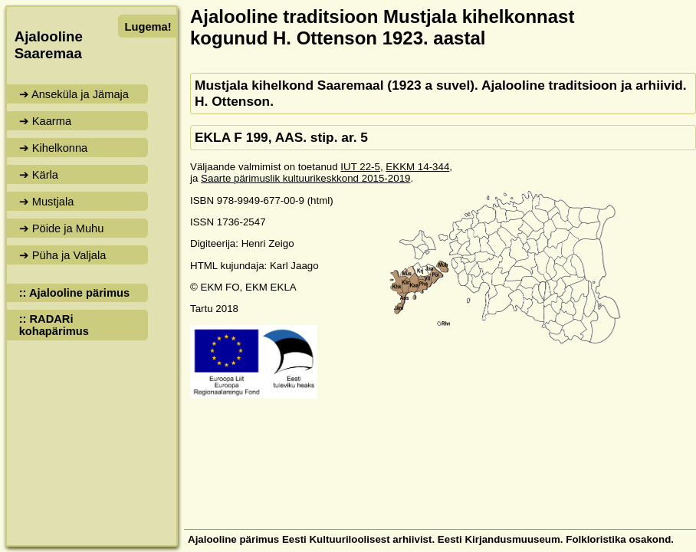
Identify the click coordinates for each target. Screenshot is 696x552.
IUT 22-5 (360, 166)
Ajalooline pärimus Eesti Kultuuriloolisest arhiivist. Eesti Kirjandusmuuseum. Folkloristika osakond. (431, 539)
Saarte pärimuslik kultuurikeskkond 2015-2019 (305, 178)
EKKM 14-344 (417, 166)
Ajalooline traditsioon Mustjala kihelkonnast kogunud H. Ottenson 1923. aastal (382, 27)
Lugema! (148, 27)
